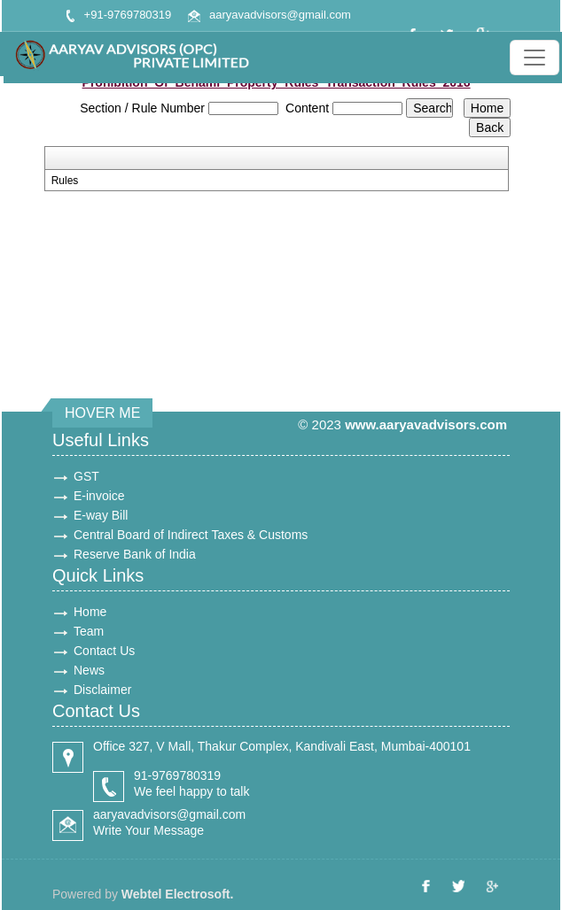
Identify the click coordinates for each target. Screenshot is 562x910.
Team (89, 631)
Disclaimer (102, 689)
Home (90, 612)
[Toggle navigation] (534, 57)
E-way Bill (101, 515)
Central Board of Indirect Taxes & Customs (191, 535)
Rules (65, 180)
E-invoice (99, 496)
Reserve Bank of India (135, 554)
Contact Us (104, 651)
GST (86, 476)
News (89, 670)
